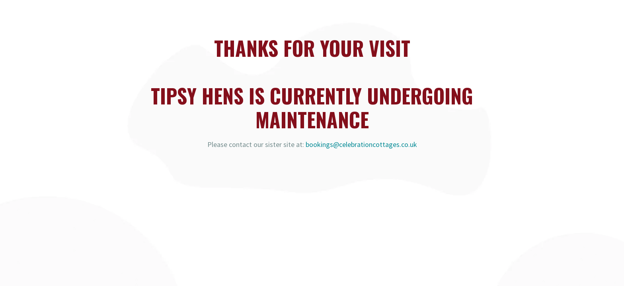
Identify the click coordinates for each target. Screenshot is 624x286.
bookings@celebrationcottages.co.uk (361, 144)
